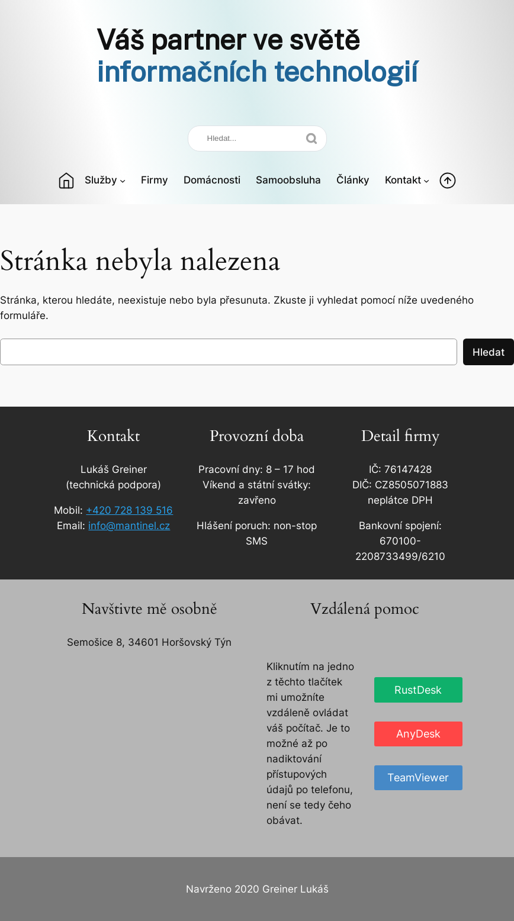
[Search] (257, 138)
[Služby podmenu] (123, 180)
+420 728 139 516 (129, 510)
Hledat (489, 352)
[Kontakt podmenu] (426, 180)
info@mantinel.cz (129, 526)
